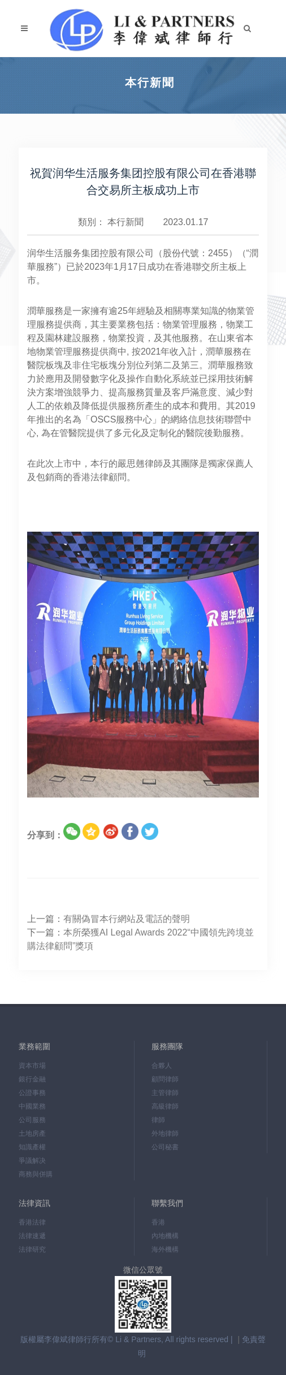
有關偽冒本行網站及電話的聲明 (126, 919)
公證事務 (32, 1093)
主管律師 (165, 1093)
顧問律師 (165, 1079)
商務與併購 (36, 1174)
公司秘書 (165, 1147)
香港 (158, 1222)
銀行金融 (32, 1079)
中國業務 (32, 1106)
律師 (158, 1120)
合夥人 (161, 1066)
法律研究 (32, 1249)
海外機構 (165, 1249)
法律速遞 (32, 1236)
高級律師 (165, 1106)
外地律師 (165, 1133)
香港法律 (32, 1222)
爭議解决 (32, 1161)
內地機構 (165, 1236)
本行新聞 (125, 222)
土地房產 (32, 1133)
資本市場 (32, 1066)
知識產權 (32, 1147)
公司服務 (32, 1120)
